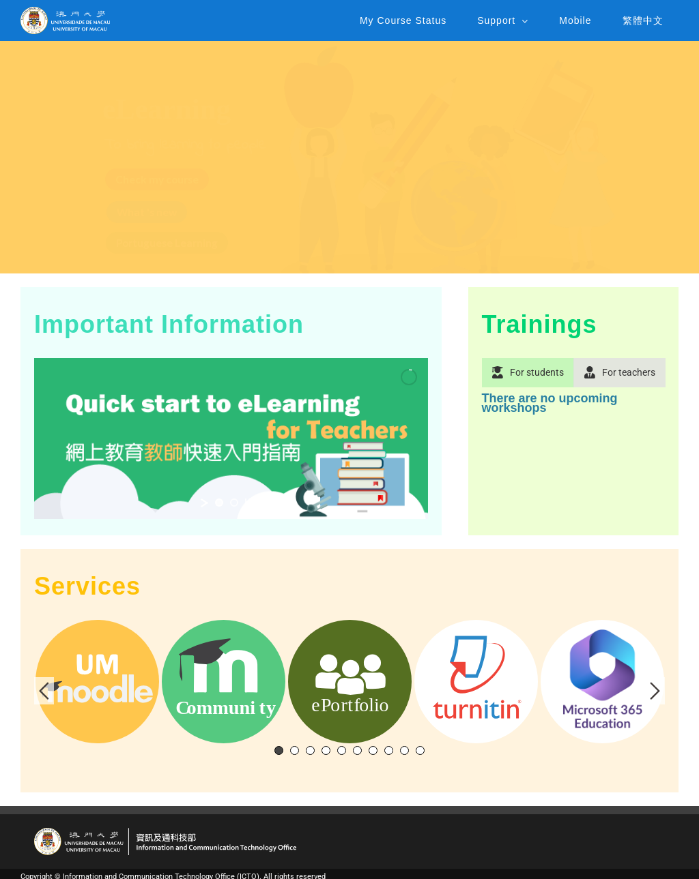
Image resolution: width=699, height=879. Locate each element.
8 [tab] (388, 750)
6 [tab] (357, 750)
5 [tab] (341, 750)
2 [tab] (294, 750)
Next (655, 690)
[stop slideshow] (248, 502)
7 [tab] (373, 750)
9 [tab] (404, 750)
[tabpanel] (573, 410)
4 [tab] (326, 750)
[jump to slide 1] (219, 502)
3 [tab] (310, 750)
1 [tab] (278, 750)
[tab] (528, 372)
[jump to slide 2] (234, 502)
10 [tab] (420, 750)
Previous (44, 690)
